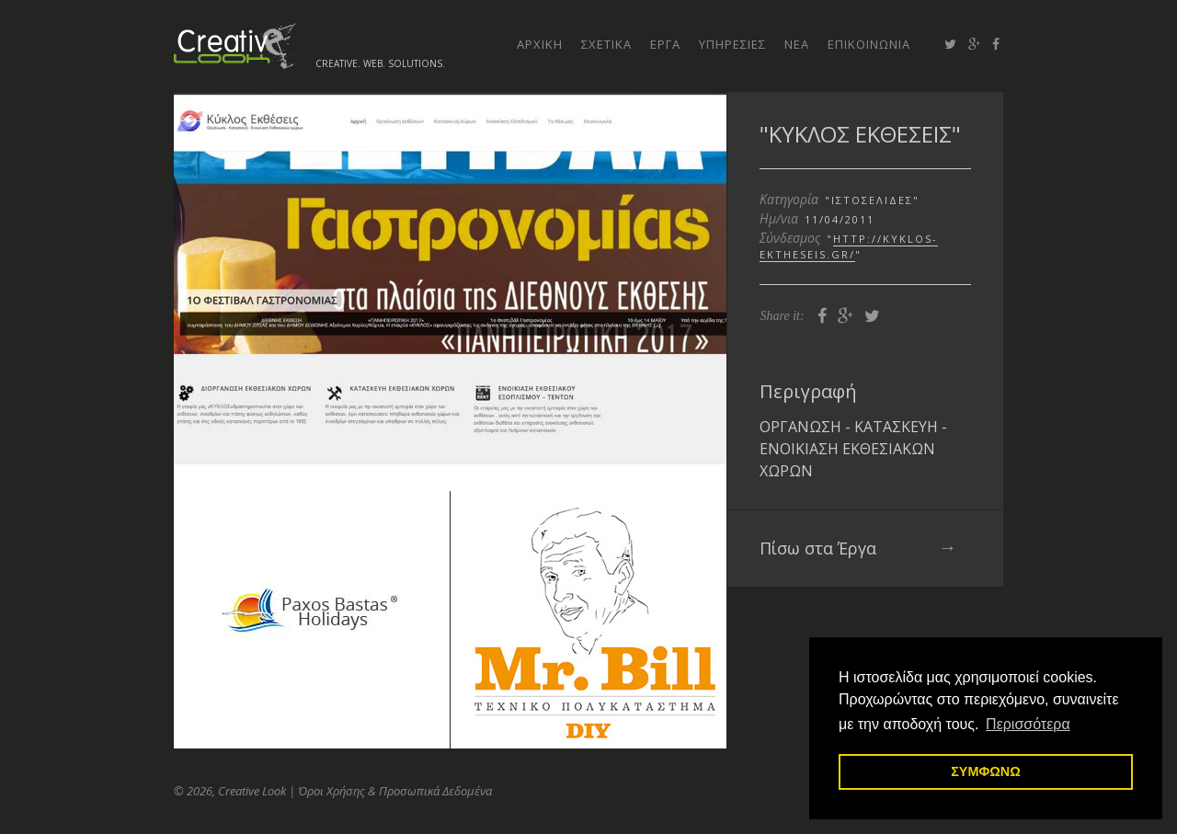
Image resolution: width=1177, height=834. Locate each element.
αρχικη (540, 44)
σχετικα (606, 44)
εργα (665, 44)
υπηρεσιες (732, 44)
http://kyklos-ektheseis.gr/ (849, 246)
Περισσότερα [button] (1028, 724)
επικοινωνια (869, 44)
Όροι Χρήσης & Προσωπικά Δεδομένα (395, 791)
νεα (796, 44)
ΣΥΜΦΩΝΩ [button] (986, 771)
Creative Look (237, 45)
